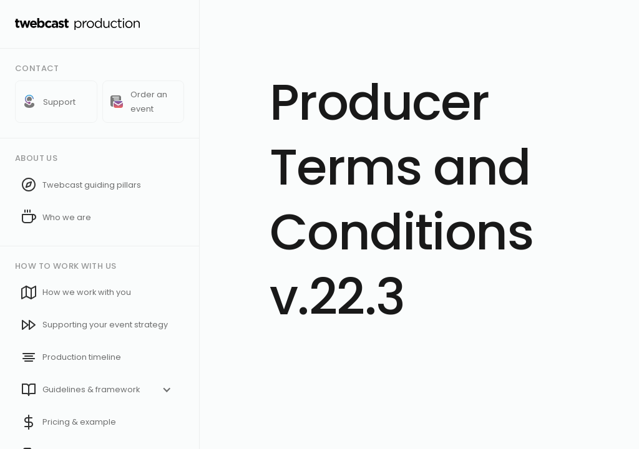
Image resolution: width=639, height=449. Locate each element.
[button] (99, 389)
